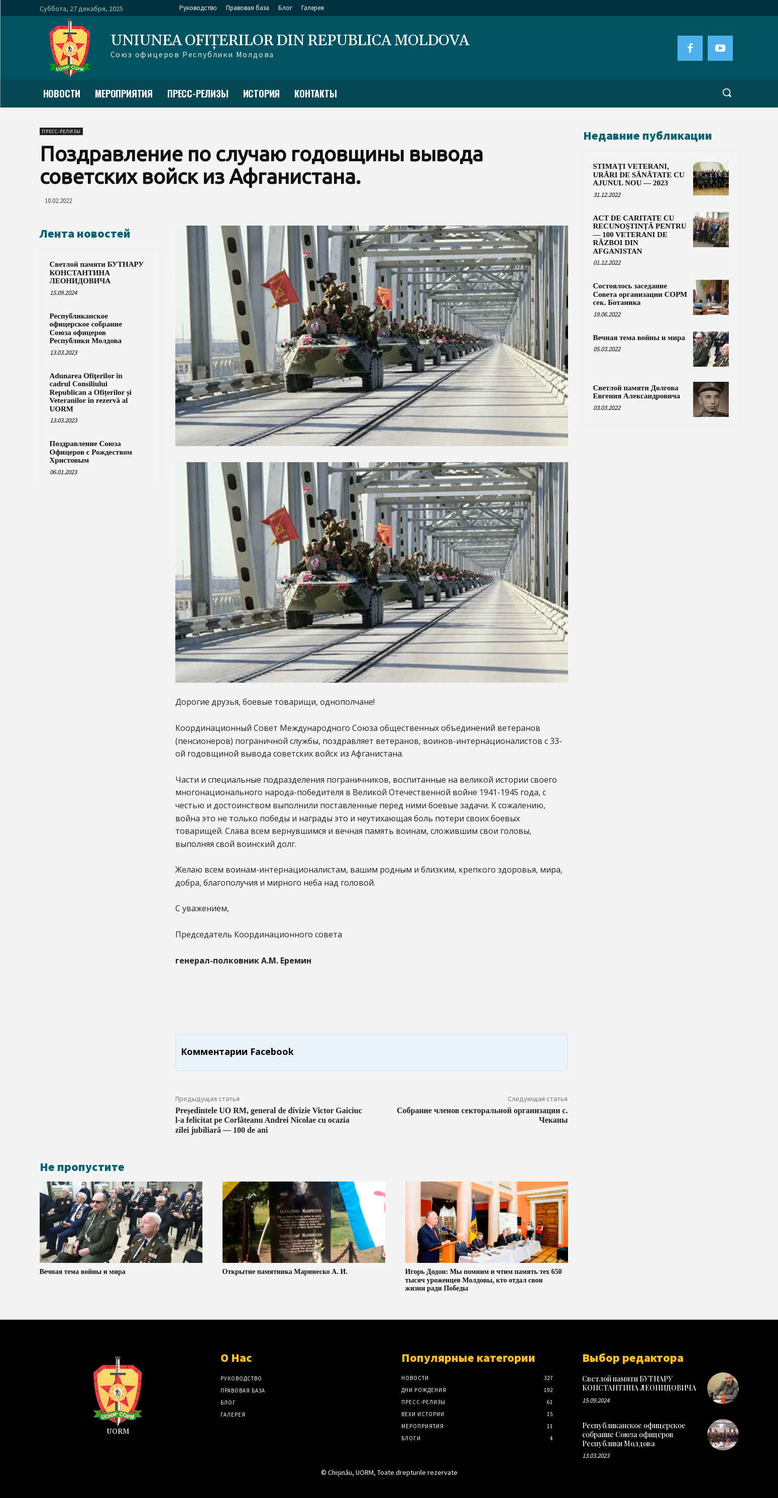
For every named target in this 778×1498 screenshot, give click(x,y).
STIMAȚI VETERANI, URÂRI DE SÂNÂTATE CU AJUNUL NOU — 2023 (639, 174)
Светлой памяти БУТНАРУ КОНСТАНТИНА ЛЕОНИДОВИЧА (97, 272)
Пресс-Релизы (61, 131)
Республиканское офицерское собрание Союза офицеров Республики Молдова (86, 328)
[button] (727, 92)
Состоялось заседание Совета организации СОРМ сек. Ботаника (640, 294)
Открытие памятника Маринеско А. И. (285, 1271)
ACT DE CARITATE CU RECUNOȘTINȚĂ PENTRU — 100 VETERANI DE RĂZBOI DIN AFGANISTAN (640, 234)
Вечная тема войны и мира (83, 1271)
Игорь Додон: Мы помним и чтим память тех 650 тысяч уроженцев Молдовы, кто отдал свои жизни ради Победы (483, 1280)
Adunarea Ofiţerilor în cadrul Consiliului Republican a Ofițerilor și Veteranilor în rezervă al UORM (91, 392)
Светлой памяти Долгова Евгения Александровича (636, 392)
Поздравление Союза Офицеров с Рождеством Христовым (91, 452)
